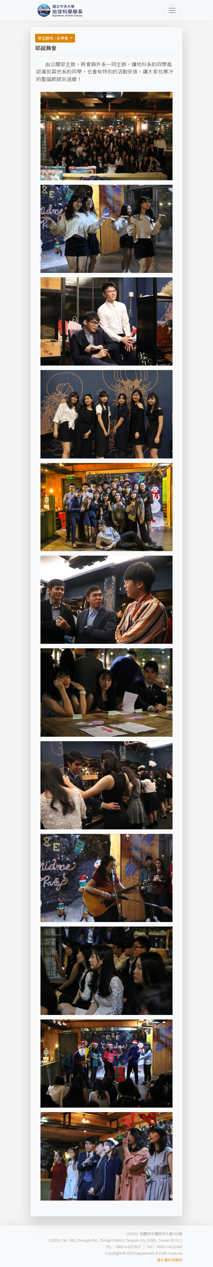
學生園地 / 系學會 (53, 38)
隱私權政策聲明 (169, 1259)
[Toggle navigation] (172, 10)
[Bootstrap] (60, 10)
